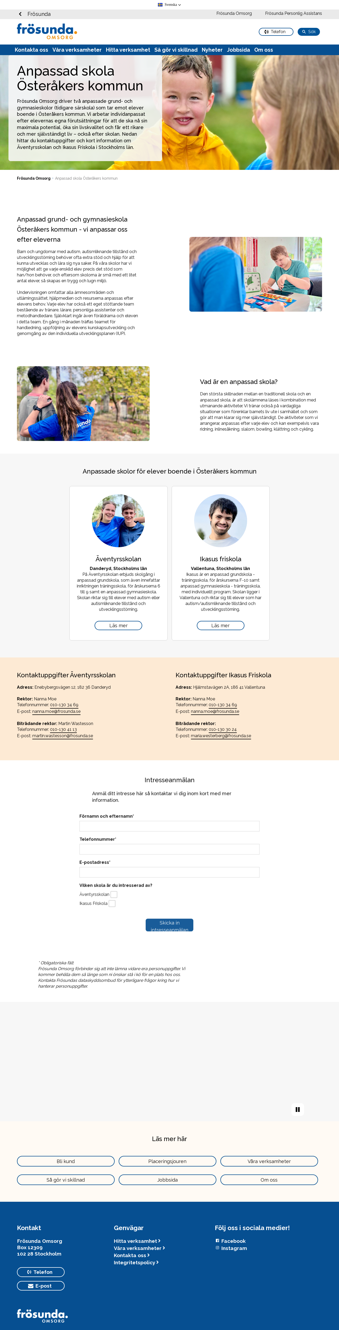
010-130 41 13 (63, 729)
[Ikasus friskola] (220, 625)
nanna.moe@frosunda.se (56, 711)
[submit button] (169, 925)
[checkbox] (114, 894)
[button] (169, 4)
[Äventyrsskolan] (118, 625)
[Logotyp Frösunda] (42, 1318)
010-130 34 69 (64, 704)
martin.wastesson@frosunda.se (62, 735)
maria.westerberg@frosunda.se (221, 735)
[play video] (297, 1109)
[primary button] (276, 32)
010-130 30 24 (223, 729)
